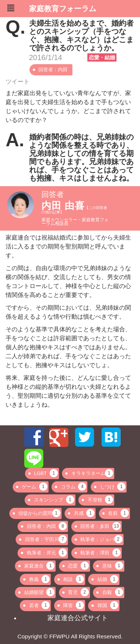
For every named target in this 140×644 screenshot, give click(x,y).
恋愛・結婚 (102, 57)
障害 (73, 605)
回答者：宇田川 (46, 539)
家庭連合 (39, 566)
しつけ (113, 486)
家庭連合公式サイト (77, 618)
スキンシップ (54, 499)
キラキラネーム (92, 473)
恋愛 (78, 566)
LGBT (45, 473)
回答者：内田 (53, 69)
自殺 (112, 592)
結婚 (107, 579)
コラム (74, 486)
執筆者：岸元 (47, 552)
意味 (112, 566)
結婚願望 (39, 592)
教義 (39, 579)
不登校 (100, 499)
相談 (73, 579)
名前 (118, 513)
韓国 (107, 605)
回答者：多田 (100, 526)
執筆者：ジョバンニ (101, 539)
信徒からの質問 (39, 513)
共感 (84, 513)
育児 (78, 592)
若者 (39, 605)
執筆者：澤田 (100, 552)
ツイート (17, 81)
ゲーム (34, 486)
